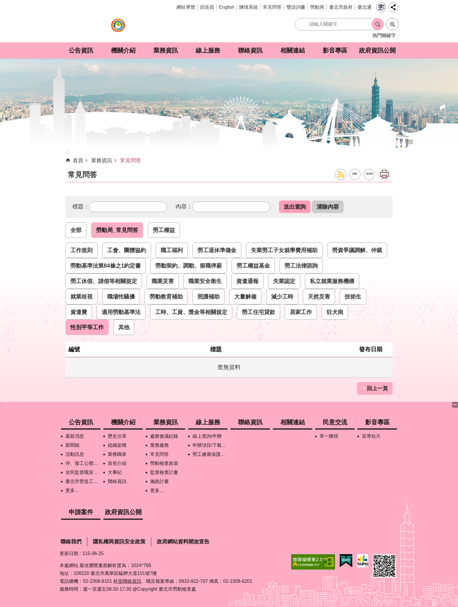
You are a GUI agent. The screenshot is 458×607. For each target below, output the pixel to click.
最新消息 (74, 436)
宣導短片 (371, 436)
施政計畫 (159, 481)
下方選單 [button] (455, 405)
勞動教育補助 (166, 296)
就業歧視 (81, 296)
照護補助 (208, 296)
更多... (72, 490)
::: (2, 404)
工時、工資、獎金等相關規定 (191, 312)
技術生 (353, 296)
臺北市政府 (341, 7)
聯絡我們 (70, 542)
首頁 (78, 160)
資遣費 (78, 312)
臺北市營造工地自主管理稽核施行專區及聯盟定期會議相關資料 (82, 481)
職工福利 (172, 250)
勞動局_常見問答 (117, 230)
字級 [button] (381, 7)
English (226, 7)
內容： (184, 206)
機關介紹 (123, 50)
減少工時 (282, 296)
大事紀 (115, 472)
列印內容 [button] (384, 174)
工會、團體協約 (126, 250)
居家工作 (301, 312)
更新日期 (69, 553)
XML (355, 173)
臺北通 (365, 7)
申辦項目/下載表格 (210, 445)
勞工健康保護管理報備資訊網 (210, 454)
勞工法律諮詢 (301, 265)
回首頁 (207, 7)
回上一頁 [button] (377, 388)
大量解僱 (245, 296)
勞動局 (317, 7)
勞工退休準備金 (216, 250)
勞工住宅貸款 (258, 312)
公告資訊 (81, 50)
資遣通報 (247, 281)
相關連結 (292, 50)
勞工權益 (164, 230)
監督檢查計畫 (164, 472)
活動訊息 (74, 454)
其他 (123, 327)
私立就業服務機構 (332, 281)
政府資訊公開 (377, 50)
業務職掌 (117, 454)
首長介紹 (117, 463)
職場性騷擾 (121, 296)
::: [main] (67, 152)
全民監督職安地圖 (82, 472)
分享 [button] (393, 7)
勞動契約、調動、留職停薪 (188, 265)
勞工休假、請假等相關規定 (103, 281)
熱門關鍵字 (384, 35)
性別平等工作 (87, 327)
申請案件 (81, 512)
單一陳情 (329, 436)
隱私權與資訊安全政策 (119, 542)
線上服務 (208, 50)
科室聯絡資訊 (127, 581)
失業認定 (284, 281)
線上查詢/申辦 (207, 436)
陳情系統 (248, 7)
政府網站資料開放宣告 (183, 542)
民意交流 (335, 422)
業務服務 (159, 445)
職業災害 (163, 281)
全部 (75, 230)
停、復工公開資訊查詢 (82, 463)
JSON (369, 173)
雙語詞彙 (296, 7)
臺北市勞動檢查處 (118, 28)
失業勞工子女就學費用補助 (284, 250)
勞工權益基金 (253, 265)
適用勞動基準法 (121, 312)
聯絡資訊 (250, 50)
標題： (80, 206)
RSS (340, 174)
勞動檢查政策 (164, 463)
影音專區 (335, 50)
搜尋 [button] (378, 24)
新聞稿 (72, 445)
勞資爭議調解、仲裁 (357, 250)
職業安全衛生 (205, 281)
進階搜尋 (392, 24)
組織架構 (117, 445)
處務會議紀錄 (164, 436)
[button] (294, 206)
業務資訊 (165, 50)
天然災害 (319, 296)
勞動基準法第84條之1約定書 (105, 265)
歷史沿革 (117, 436)
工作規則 (81, 250)
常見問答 (272, 7)
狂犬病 (335, 312)
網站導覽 (185, 7)
